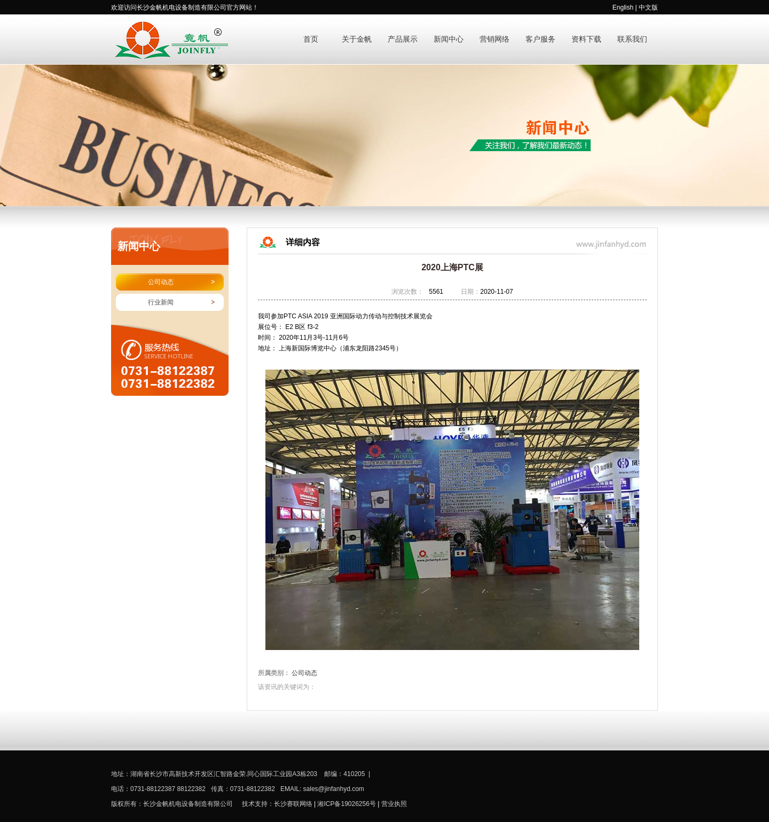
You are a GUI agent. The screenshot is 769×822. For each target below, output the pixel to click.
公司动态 (161, 282)
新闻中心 (449, 39)
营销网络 (494, 39)
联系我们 (632, 39)
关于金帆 (357, 39)
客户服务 (540, 39)
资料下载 (586, 39)
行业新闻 (161, 302)
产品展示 (403, 39)
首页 (310, 39)
